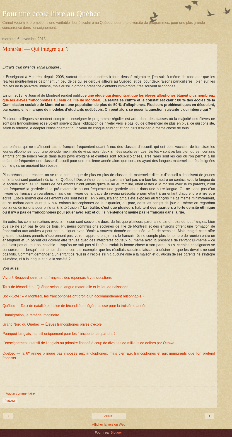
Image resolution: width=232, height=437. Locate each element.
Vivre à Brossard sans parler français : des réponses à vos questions (57, 278)
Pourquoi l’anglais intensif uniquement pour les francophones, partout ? (59, 334)
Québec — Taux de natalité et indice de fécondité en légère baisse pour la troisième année (74, 306)
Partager (10, 400)
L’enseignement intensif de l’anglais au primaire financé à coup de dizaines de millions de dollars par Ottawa (88, 343)
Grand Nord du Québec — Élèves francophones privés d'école (52, 324)
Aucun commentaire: (21, 393)
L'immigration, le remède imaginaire (30, 315)
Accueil (108, 415)
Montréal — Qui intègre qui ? (35, 49)
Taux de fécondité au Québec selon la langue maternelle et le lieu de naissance (65, 287)
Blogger (116, 432)
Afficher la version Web (108, 424)
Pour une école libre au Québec (51, 13)
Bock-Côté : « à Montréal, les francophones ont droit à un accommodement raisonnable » (73, 296)
